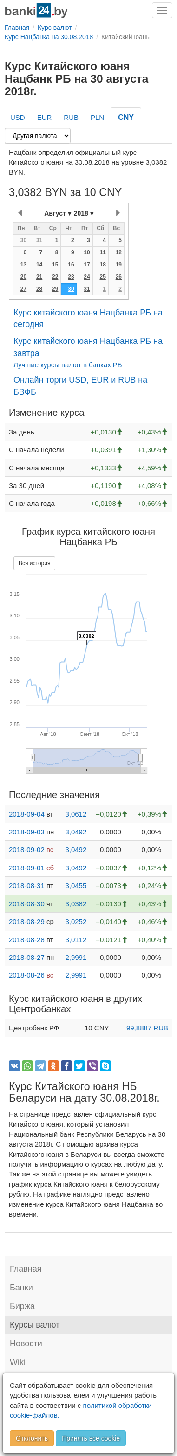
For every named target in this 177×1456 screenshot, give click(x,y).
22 (55, 276)
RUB (71, 117)
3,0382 (75, 904)
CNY (126, 117)
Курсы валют (34, 1325)
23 (71, 276)
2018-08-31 (27, 885)
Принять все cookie (91, 1438)
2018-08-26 (27, 975)
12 (119, 252)
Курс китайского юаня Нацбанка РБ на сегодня (88, 318)
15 (55, 264)
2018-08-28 (27, 940)
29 (55, 289)
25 (102, 276)
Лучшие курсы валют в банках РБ (67, 365)
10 (87, 252)
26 (119, 276)
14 (39, 264)
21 (39, 276)
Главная (26, 1269)
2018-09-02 (27, 850)
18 (102, 264)
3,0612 (75, 814)
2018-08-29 (27, 921)
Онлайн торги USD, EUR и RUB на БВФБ (80, 386)
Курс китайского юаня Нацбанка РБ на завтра (88, 347)
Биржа (22, 1306)
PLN (97, 117)
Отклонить (32, 1438)
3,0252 (75, 921)
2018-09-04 (27, 814)
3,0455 (75, 885)
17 (87, 264)
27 (23, 289)
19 (119, 264)
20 (23, 276)
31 (39, 240)
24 (87, 276)
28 (39, 289)
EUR (44, 117)
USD (17, 117)
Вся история (34, 563)
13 (23, 264)
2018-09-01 (27, 868)
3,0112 (75, 940)
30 (23, 240)
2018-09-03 (27, 832)
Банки (21, 1287)
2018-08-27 (27, 957)
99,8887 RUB (147, 1028)
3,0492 (75, 832)
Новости (26, 1343)
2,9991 (75, 957)
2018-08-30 (27, 904)
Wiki (18, 1362)
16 (71, 264)
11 (102, 252)
